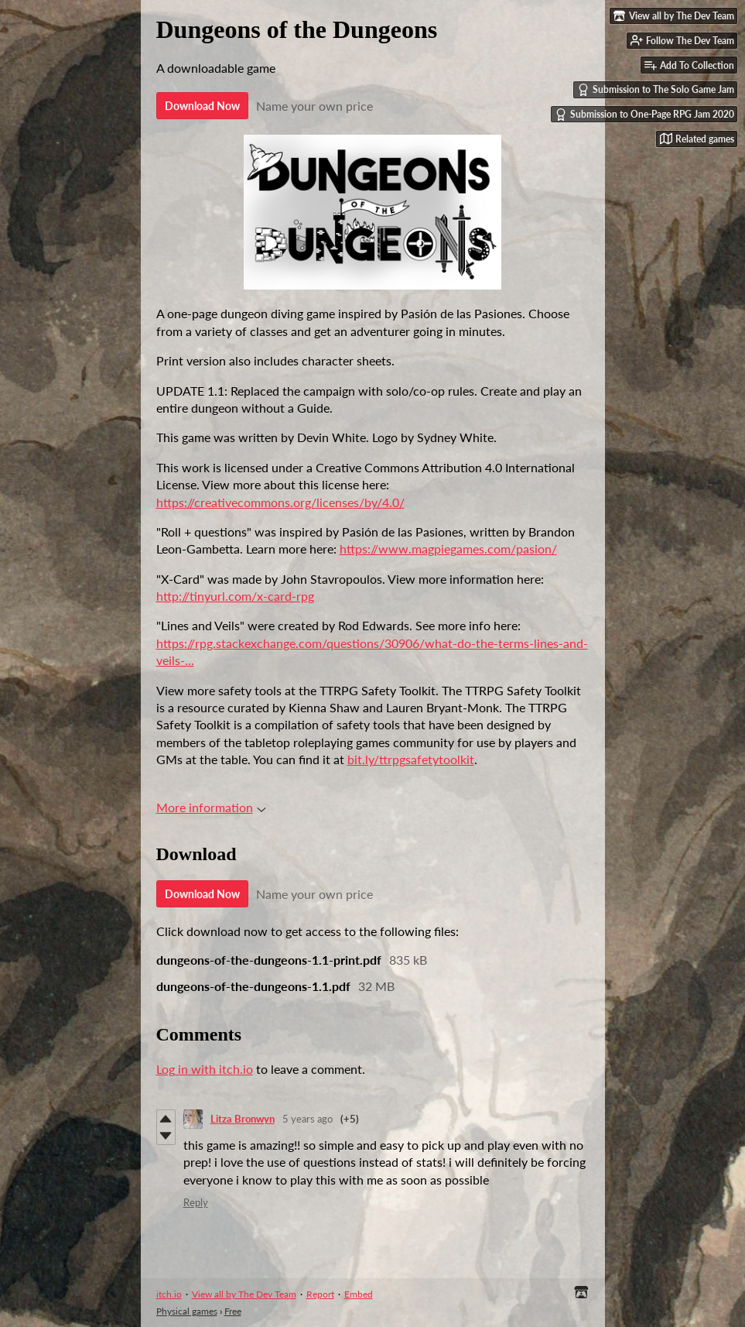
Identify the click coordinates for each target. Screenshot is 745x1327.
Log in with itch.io (204, 1068)
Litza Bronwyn (242, 1119)
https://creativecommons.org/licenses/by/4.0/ (280, 502)
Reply (195, 1202)
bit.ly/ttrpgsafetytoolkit (410, 759)
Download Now (202, 105)
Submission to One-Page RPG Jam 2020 (644, 114)
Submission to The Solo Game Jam (655, 90)
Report (320, 1294)
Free (232, 1311)
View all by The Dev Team (244, 1294)
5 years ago (307, 1119)
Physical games (186, 1311)
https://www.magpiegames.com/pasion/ (448, 548)
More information (211, 807)
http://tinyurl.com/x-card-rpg (235, 595)
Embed (358, 1294)
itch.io (169, 1294)
